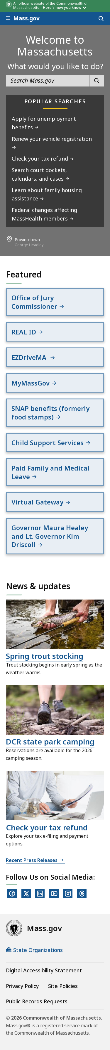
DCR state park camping (50, 741)
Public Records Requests (36, 1001)
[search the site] (47, 80)
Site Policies (63, 985)
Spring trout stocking (44, 656)
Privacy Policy (22, 985)
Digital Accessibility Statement (44, 970)
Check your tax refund (47, 827)
